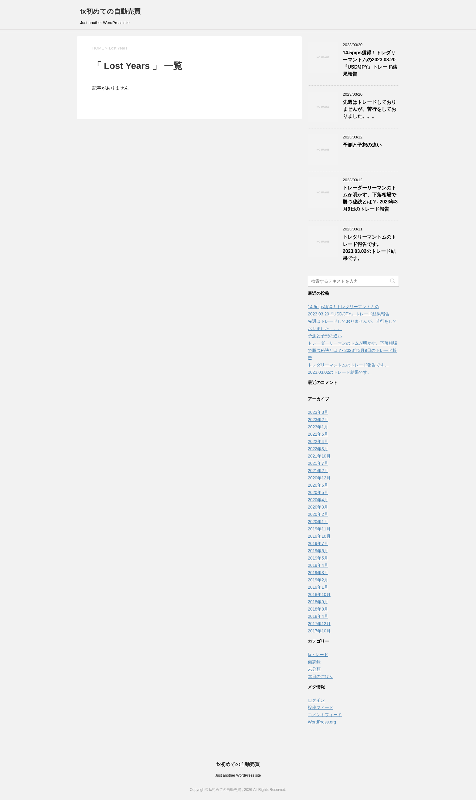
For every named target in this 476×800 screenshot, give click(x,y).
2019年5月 (318, 558)
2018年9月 (318, 601)
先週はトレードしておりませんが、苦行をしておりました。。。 (369, 109)
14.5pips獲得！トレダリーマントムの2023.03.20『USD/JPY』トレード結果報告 (370, 63)
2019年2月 (318, 579)
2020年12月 (319, 477)
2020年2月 (318, 514)
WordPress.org (322, 722)
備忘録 (314, 661)
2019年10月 (319, 536)
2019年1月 (318, 587)
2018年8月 (318, 609)
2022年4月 (318, 441)
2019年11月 (319, 528)
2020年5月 (318, 492)
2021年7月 (318, 463)
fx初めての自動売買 (110, 11)
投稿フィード (320, 707)
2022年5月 (318, 434)
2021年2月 (318, 470)
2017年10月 (319, 630)
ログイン (316, 700)
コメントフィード (325, 714)
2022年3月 (318, 448)
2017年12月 (319, 623)
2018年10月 (319, 594)
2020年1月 (318, 521)
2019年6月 (318, 550)
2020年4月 (318, 499)
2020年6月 (318, 485)
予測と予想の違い (362, 145)
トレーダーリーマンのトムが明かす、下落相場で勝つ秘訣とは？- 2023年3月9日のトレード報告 (370, 198)
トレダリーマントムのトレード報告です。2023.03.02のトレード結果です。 (369, 247)
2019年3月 (318, 572)
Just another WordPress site (238, 775)
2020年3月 (318, 507)
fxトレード (318, 654)
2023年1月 (318, 426)
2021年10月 (319, 456)
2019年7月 (318, 543)
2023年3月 (318, 412)
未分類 (314, 669)
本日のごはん (320, 676)
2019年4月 (318, 565)
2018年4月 (318, 616)
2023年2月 (318, 419)
